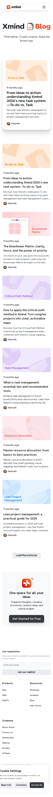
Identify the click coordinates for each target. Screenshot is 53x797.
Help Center (35, 706)
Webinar (6, 743)
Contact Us (7, 732)
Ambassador (8, 738)
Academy (34, 695)
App (4, 690)
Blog (32, 700)
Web (4, 695)
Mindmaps (34, 690)
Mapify (5, 700)
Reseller (6, 748)
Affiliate (6, 753)
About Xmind (8, 727)
